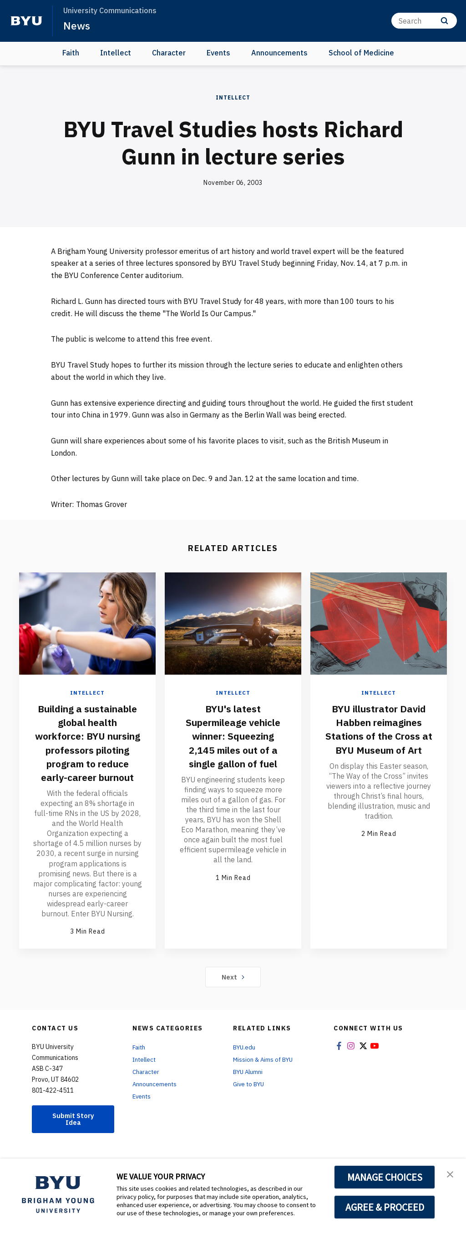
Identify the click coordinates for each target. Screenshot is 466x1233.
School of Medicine (361, 52)
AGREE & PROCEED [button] (384, 1207)
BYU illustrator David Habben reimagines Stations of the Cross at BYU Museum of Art (378, 735)
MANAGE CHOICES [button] (384, 1177)
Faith (70, 52)
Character (169, 52)
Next (233, 989)
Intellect (115, 52)
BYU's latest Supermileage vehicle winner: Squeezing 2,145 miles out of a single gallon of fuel (233, 742)
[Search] (424, 21)
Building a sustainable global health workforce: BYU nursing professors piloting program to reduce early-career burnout (87, 749)
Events (218, 52)
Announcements (279, 52)
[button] (451, 1174)
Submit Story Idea (73, 1133)
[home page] (26, 20)
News (77, 25)
